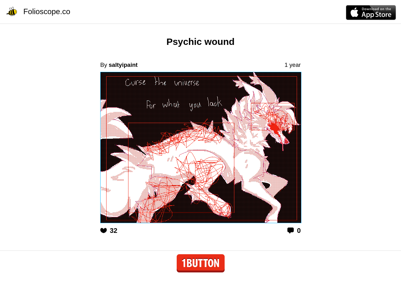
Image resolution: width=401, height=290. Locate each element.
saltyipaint (123, 65)
